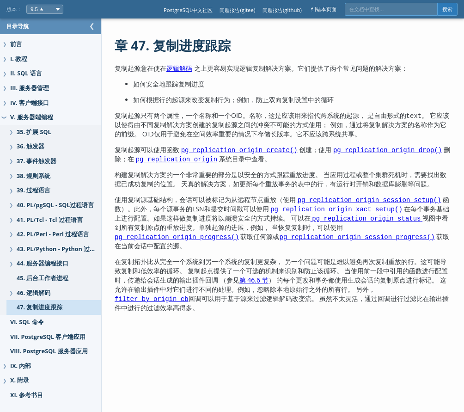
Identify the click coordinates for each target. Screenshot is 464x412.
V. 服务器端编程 (31, 117)
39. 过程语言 (33, 190)
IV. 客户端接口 (29, 103)
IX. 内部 (20, 366)
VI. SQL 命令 (27, 322)
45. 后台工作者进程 (42, 278)
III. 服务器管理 (29, 88)
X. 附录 (19, 380)
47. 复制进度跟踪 (39, 307)
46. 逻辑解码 (33, 293)
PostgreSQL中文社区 (188, 9)
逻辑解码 (198, 68)
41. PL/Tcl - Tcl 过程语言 (50, 220)
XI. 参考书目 (26, 395)
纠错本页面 (323, 9)
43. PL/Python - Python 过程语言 (62, 249)
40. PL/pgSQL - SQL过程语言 (55, 205)
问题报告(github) (282, 9)
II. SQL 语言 (26, 73)
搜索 (447, 9)
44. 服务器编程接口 (42, 263)
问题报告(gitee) (237, 9)
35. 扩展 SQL (34, 132)
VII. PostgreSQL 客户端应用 (47, 337)
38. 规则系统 (33, 176)
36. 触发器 (30, 146)
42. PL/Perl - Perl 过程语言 (53, 234)
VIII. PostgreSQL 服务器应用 (49, 351)
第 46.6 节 (311, 289)
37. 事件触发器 (36, 161)
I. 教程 (18, 59)
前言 (16, 44)
